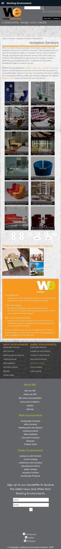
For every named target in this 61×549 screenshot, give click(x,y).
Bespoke (6, 371)
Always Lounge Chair (16, 124)
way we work (48, 332)
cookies (30, 405)
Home (4, 38)
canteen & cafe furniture (41, 355)
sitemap (30, 409)
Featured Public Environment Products (27, 246)
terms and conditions (30, 402)
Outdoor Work (8, 375)
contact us (56, 18)
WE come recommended (30, 398)
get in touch (9, 78)
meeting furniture (14, 359)
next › (37, 238)
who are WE (30, 391)
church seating (36, 367)
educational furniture (41, 359)
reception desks (30, 68)
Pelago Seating (43, 198)
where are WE (30, 394)
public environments (43, 344)
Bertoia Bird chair (16, 173)
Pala (43, 99)
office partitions (14, 363)
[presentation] (30, 517)
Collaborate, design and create (24, 22)
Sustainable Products (11, 347)
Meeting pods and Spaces (14, 355)
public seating (41, 371)
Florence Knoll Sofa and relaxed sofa (16, 223)
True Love (43, 173)
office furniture (14, 351)
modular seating (48, 68)
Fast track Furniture (10, 367)
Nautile (16, 198)
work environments (15, 344)
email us (15, 335)
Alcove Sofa (43, 223)
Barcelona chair (43, 124)
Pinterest (31, 541)
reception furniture (41, 363)
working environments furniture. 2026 (37, 547)
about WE (47, 18)
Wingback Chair (16, 99)
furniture (12, 38)
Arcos (16, 148)
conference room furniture (41, 351)
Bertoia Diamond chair (43, 148)
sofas (39, 68)
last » (48, 238)
